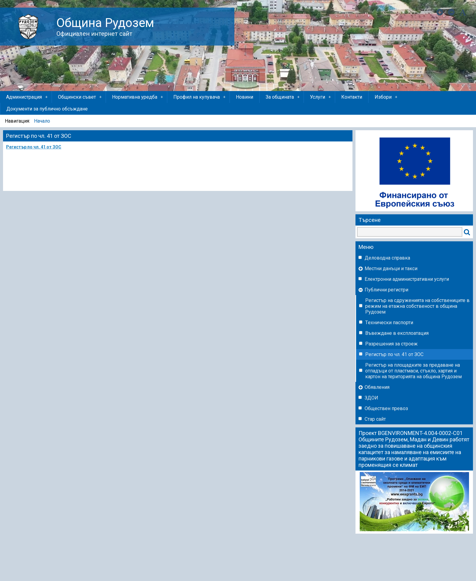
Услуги (321, 97)
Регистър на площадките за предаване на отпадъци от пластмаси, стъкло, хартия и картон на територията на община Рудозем (413, 370)
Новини (244, 97)
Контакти (351, 97)
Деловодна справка (387, 258)
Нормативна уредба (138, 97)
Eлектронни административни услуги (407, 279)
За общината (283, 97)
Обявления (377, 387)
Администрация (27, 97)
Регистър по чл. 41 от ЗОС (394, 354)
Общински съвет (80, 97)
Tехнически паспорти (389, 322)
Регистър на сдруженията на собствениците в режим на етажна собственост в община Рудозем (417, 306)
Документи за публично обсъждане (47, 109)
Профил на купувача (199, 97)
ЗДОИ (371, 398)
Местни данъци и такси (391, 268)
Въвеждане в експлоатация (397, 333)
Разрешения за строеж (391, 344)
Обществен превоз (386, 408)
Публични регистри (386, 290)
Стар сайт (375, 419)
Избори (386, 97)
